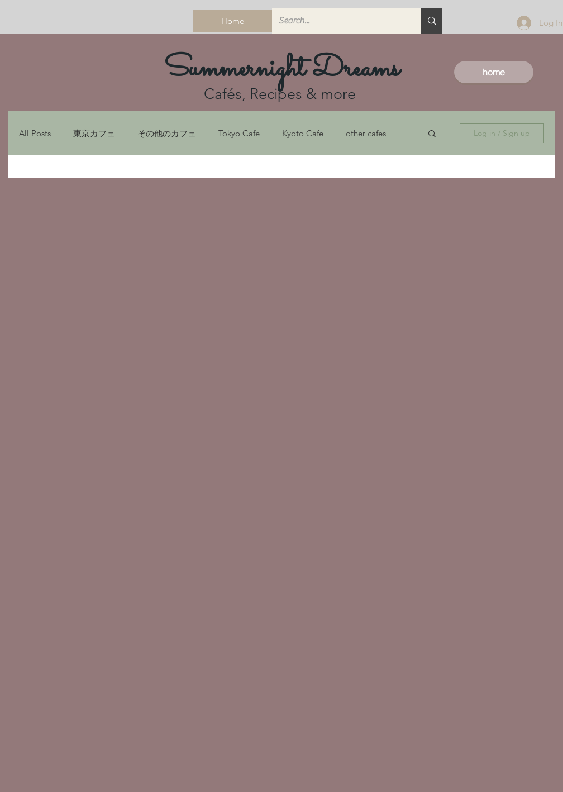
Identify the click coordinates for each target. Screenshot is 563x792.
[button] (432, 134)
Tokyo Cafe (239, 133)
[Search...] (338, 21)
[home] (493, 72)
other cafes (366, 133)
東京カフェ (94, 133)
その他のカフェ (166, 133)
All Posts (35, 133)
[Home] (232, 21)
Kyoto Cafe (302, 133)
